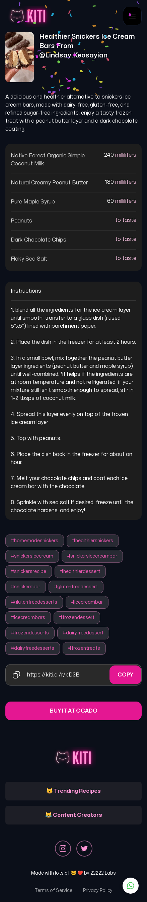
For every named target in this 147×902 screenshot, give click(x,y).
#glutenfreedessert (76, 587)
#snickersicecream (32, 556)
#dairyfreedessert (83, 633)
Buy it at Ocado (73, 711)
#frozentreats (84, 648)
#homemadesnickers (34, 541)
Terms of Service (53, 890)
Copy (125, 675)
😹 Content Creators (73, 815)
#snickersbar (25, 587)
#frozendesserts (30, 633)
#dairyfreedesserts (32, 648)
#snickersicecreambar (92, 556)
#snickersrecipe (28, 571)
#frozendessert (76, 617)
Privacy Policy (98, 890)
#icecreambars (28, 617)
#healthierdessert (80, 571)
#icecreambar (87, 602)
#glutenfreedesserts (34, 602)
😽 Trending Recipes (73, 791)
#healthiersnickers (92, 541)
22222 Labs (103, 873)
